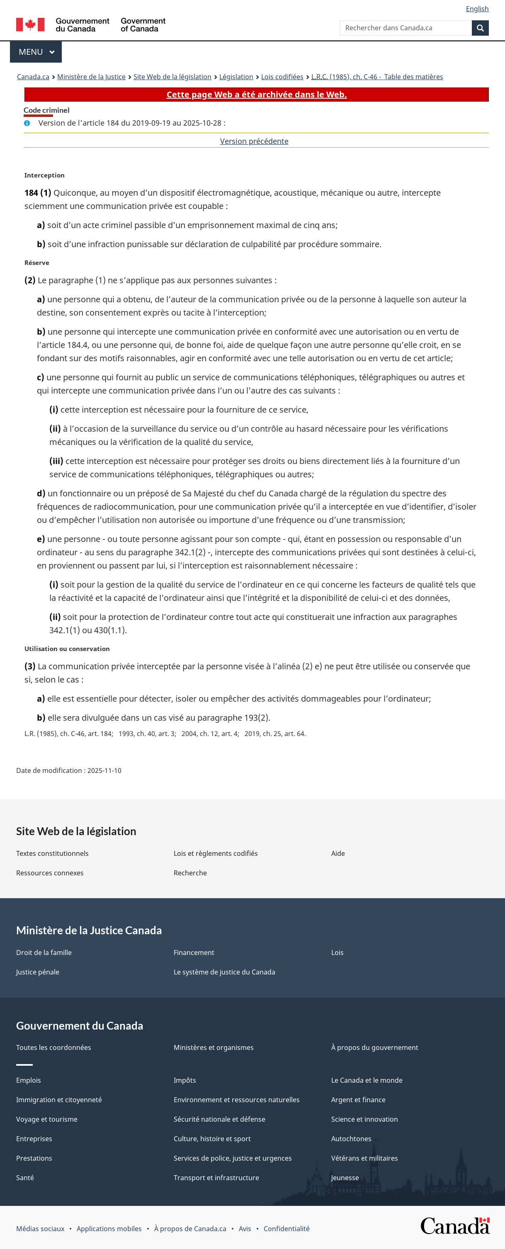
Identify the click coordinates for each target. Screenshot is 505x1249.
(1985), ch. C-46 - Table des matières (377, 76)
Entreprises (34, 1138)
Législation (236, 76)
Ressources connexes (50, 872)
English (477, 8)
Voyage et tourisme (47, 1119)
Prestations (34, 1158)
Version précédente (254, 141)
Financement (194, 952)
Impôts (185, 1080)
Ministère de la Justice (91, 76)
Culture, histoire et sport (212, 1138)
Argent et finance (358, 1099)
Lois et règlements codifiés (216, 853)
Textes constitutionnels (52, 853)
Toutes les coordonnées (53, 1047)
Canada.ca (33, 76)
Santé (25, 1177)
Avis (245, 1228)
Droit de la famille (44, 952)
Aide (338, 853)
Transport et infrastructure (216, 1177)
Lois (337, 952)
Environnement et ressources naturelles (237, 1099)
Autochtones (351, 1138)
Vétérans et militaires (364, 1158)
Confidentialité (287, 1228)
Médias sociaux (40, 1228)
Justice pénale (37, 972)
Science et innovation (364, 1119)
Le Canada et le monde (367, 1080)
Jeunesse (345, 1177)
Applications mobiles (109, 1228)
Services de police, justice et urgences (233, 1158)
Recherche (190, 872)
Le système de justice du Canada (224, 972)
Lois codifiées (282, 76)
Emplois (28, 1080)
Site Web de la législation (172, 76)
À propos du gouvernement (374, 1047)
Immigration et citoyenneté (59, 1099)
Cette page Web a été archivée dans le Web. (257, 94)
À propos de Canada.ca (190, 1228)
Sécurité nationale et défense (219, 1119)
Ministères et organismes (214, 1047)
